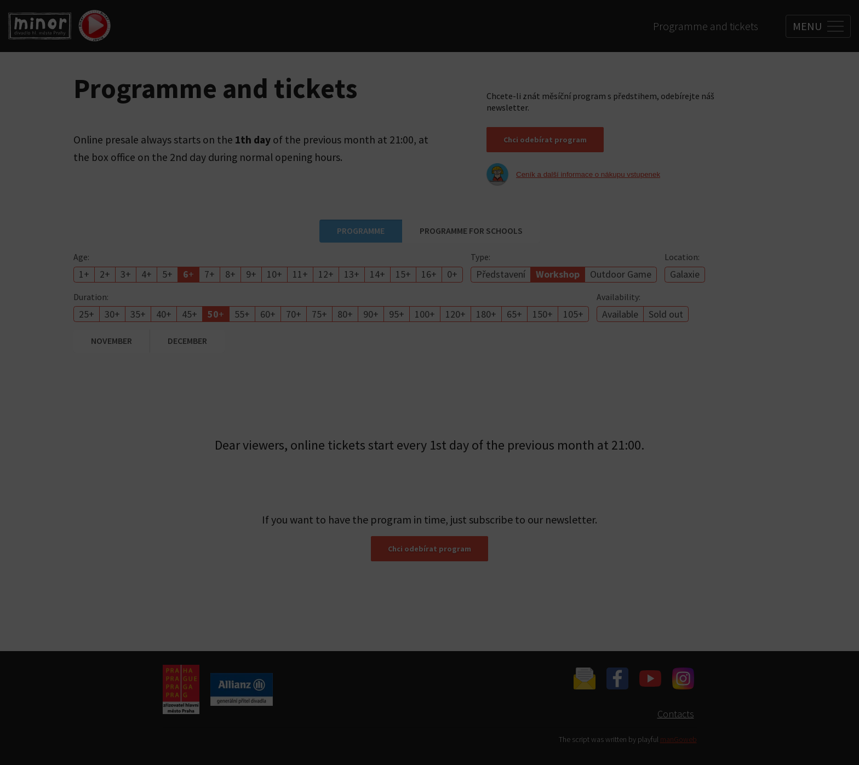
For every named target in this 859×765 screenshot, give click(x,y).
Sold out (666, 314)
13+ (351, 274)
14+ (377, 274)
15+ (403, 274)
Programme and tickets (705, 26)
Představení (500, 274)
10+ (274, 274)
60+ (268, 314)
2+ (105, 274)
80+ (345, 314)
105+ (573, 314)
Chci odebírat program (545, 140)
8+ (230, 274)
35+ (138, 314)
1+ (84, 274)
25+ (86, 314)
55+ (242, 314)
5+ (167, 274)
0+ (452, 274)
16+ (429, 274)
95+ (396, 314)
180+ (486, 314)
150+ (542, 314)
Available (620, 314)
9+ (251, 274)
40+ (163, 314)
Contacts (675, 714)
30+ (112, 314)
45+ (189, 314)
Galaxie (685, 274)
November (111, 340)
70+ (293, 314)
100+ (425, 314)
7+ (209, 274)
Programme (361, 230)
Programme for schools (471, 230)
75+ (319, 314)
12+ (326, 274)
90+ (371, 314)
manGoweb (678, 739)
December (187, 340)
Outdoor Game (620, 274)
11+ (300, 274)
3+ (126, 274)
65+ (514, 314)
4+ (146, 274)
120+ (455, 314)
